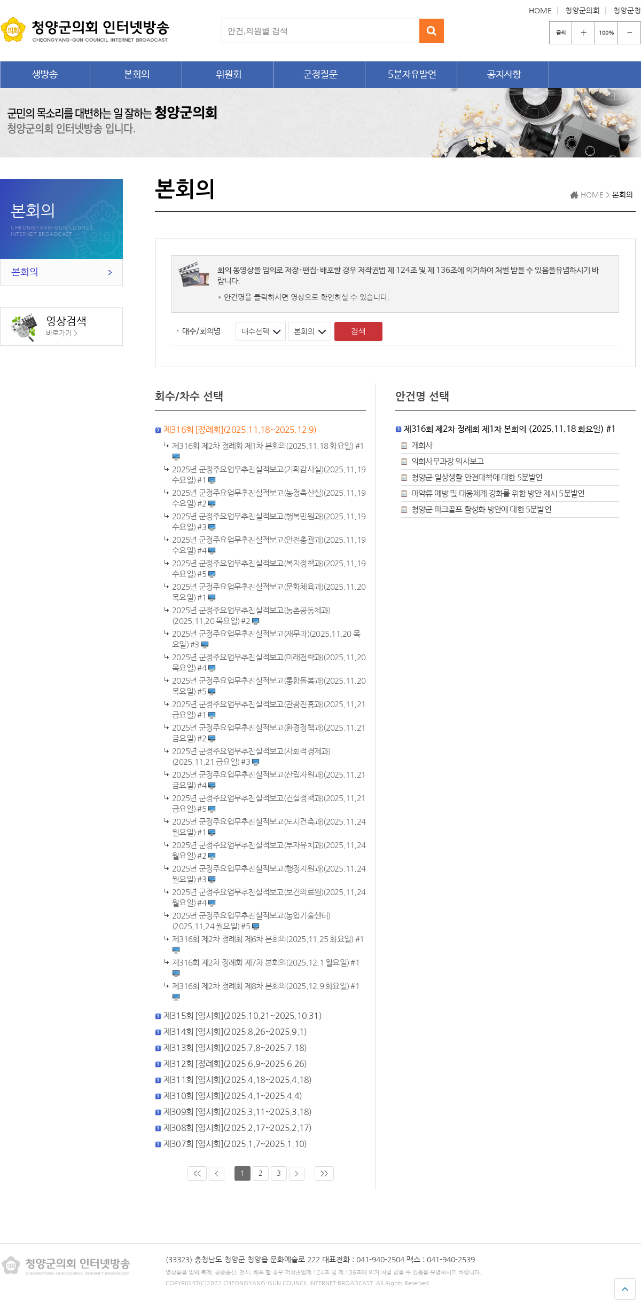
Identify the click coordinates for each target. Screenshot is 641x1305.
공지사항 (504, 74)
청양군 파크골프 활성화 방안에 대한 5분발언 (481, 509)
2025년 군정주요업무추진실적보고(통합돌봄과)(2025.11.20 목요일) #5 (268, 686)
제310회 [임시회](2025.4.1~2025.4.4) (232, 1096)
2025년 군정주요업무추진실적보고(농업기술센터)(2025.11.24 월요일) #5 (251, 921)
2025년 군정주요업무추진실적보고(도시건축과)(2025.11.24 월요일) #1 (268, 827)
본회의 (137, 74)
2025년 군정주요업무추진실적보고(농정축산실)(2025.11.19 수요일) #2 (268, 498)
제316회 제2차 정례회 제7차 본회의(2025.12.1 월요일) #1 (265, 968)
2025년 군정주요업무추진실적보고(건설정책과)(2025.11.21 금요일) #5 (268, 803)
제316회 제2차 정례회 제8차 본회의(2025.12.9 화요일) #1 (265, 991)
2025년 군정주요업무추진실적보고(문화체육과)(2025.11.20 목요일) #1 (268, 592)
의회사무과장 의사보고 (447, 461)
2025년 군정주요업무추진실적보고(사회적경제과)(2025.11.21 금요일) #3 (251, 756)
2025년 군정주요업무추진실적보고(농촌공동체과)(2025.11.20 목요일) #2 (251, 616)
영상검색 (49, 327)
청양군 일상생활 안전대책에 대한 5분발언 (476, 477)
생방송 (45, 74)
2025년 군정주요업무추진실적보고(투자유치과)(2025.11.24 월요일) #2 (268, 850)
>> (324, 1173)
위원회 (228, 74)
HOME (540, 10)
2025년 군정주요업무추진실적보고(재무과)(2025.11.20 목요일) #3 (266, 639)
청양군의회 (582, 10)
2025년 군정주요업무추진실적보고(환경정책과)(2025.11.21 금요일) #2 (268, 733)
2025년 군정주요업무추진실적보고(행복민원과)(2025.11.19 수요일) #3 (268, 522)
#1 (268, 451)
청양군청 (627, 10)
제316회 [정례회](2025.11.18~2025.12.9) (240, 429)
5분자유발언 (412, 74)
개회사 (422, 445)
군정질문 (320, 74)
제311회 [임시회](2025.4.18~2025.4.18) (237, 1079)
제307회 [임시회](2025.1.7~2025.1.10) (235, 1144)
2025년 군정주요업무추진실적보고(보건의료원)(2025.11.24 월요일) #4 (268, 897)
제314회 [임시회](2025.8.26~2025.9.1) (235, 1031)
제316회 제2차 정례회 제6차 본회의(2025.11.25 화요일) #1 (268, 944)
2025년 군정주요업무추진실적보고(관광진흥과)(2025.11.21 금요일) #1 (268, 709)
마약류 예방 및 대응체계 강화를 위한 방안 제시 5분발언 (497, 493)
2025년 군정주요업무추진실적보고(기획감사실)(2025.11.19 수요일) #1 (268, 475)
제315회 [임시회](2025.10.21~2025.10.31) (242, 1015)
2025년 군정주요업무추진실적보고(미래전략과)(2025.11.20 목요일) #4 (268, 663)
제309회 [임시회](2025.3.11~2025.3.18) (237, 1112)
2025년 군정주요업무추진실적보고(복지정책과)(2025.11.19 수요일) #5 (268, 569)
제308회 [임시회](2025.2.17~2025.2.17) (237, 1128)
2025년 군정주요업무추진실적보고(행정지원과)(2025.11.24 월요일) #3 (268, 874)
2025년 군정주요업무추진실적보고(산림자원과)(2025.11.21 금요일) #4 (268, 780)
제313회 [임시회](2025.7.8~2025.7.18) (235, 1047)
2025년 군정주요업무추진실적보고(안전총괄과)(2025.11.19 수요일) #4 (268, 545)
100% (606, 32)
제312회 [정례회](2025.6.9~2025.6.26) (235, 1063)
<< (197, 1173)
